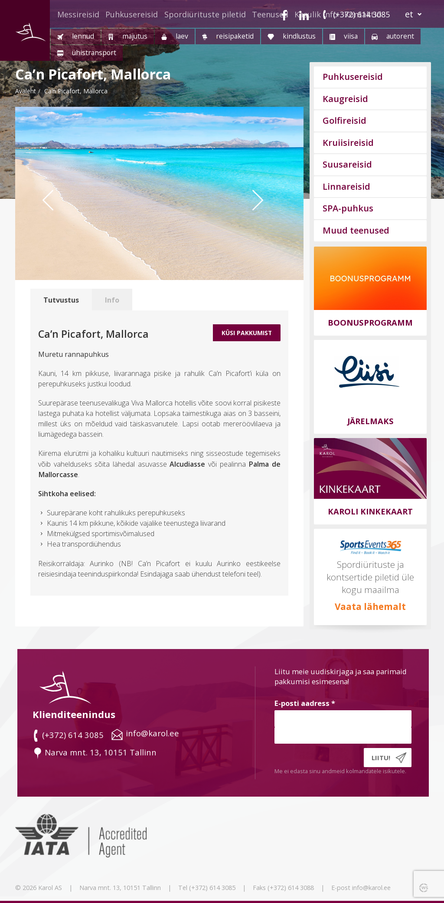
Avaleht (25, 91)
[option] (159, 193)
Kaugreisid (345, 99)
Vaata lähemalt (370, 606)
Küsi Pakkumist (247, 333)
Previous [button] (54, 217)
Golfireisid (344, 120)
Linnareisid (346, 186)
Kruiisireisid (348, 142)
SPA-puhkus (348, 208)
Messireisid (78, 14)
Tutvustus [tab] (61, 300)
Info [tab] (112, 300)
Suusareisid (347, 164)
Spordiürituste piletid (205, 14)
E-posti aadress (304, 703)
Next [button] (269, 217)
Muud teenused (356, 230)
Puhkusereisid (131, 14)
